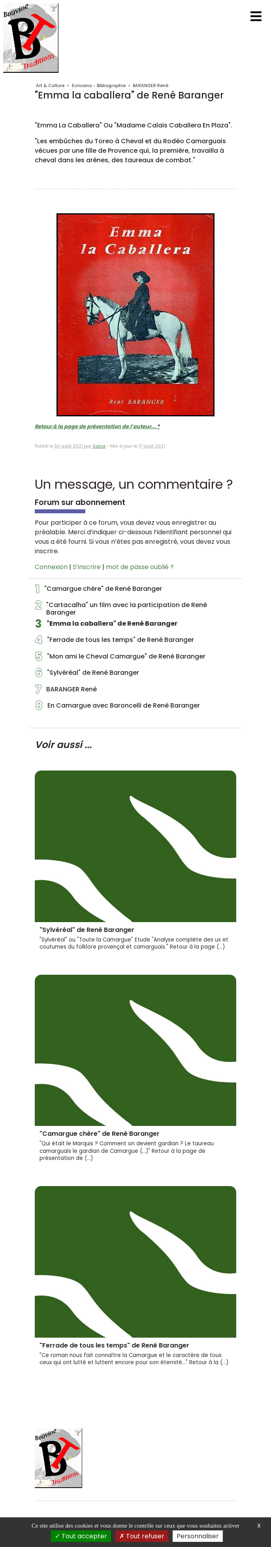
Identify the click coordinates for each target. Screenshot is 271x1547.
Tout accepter (81, 1536)
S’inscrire (87, 566)
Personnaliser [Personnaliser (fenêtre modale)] (198, 1536)
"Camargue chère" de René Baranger (98, 591)
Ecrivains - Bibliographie (99, 85)
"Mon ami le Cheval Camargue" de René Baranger (120, 658)
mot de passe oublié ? (140, 566)
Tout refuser (141, 1536)
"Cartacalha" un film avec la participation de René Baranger (121, 608)
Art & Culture (50, 85)
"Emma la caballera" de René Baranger (106, 626)
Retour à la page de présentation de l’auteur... (95, 426)
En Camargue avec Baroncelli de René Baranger (117, 708)
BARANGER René (150, 85)
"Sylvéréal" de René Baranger (87, 675)
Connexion (51, 566)
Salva (99, 446)
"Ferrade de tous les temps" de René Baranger (114, 642)
